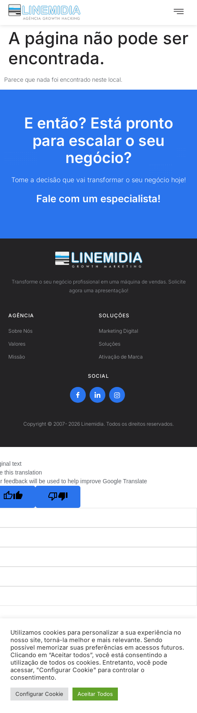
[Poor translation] (57, 497)
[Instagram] (117, 395)
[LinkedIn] (97, 395)
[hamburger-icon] (179, 12)
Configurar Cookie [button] (39, 693)
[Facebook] (78, 395)
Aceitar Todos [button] (95, 693)
